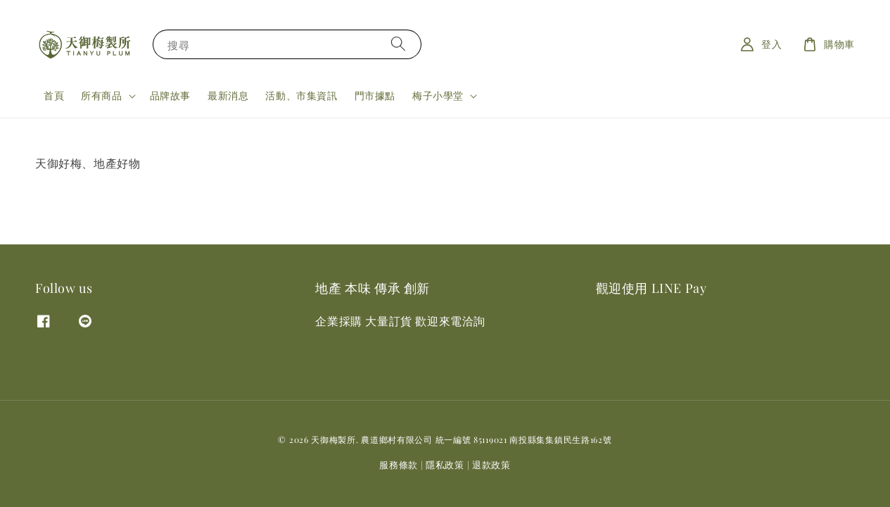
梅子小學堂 (438, 95)
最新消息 (228, 95)
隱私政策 (445, 464)
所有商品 (101, 95)
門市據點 (375, 95)
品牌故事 (170, 95)
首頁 (54, 95)
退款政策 (491, 464)
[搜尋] (398, 44)
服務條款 (398, 464)
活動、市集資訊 (301, 95)
